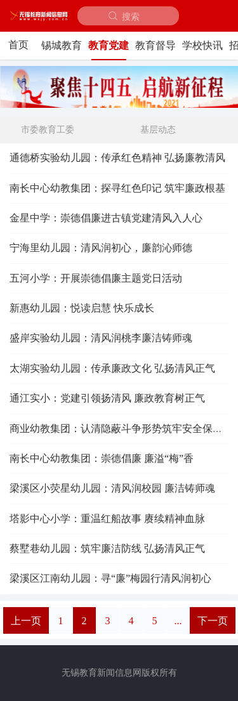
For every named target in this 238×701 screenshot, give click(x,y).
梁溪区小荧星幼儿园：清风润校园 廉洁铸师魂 (112, 488)
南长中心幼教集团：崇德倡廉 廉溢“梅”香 (102, 458)
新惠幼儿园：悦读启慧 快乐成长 (82, 308)
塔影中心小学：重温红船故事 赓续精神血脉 (107, 518)
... (178, 620)
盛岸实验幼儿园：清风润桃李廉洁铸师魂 (101, 337)
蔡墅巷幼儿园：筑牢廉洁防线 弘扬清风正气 (107, 548)
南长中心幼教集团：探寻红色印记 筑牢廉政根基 (117, 188)
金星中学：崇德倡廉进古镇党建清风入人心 (106, 218)
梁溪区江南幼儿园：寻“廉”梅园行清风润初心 (110, 578)
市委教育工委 (47, 129)
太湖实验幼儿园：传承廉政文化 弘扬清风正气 (112, 368)
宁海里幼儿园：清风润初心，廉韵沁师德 (101, 247)
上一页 (26, 620)
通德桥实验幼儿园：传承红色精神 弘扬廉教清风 (117, 157)
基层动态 (158, 129)
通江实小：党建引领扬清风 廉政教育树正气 (107, 398)
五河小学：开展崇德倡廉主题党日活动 (96, 278)
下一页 (212, 620)
